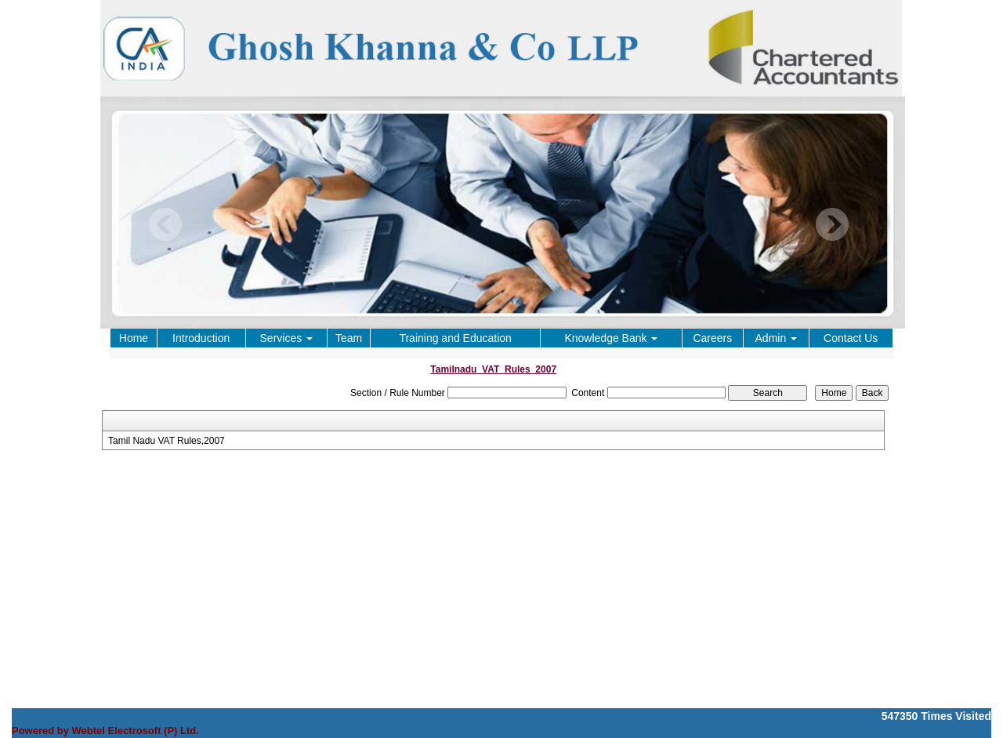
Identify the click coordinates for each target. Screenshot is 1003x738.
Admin (776, 338)
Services (286, 338)
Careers (712, 338)
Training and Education (455, 338)
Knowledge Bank (610, 338)
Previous (166, 225)
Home (133, 338)
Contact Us (851, 338)
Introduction (201, 338)
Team (348, 338)
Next (832, 225)
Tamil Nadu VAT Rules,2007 (166, 440)
